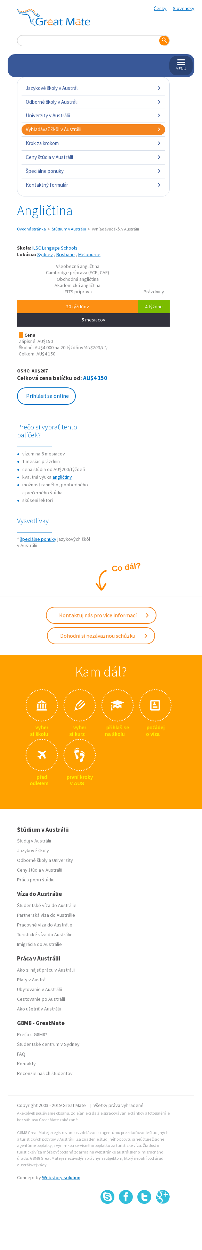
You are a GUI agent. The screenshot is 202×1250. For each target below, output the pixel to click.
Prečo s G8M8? (32, 1034)
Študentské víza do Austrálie (46, 905)
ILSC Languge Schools (55, 248)
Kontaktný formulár (93, 185)
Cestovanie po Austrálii (41, 999)
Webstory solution (61, 1177)
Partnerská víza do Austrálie (46, 915)
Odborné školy (32, 860)
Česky (160, 8)
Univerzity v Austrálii (93, 115)
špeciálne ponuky (38, 539)
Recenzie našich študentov (45, 1073)
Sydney (45, 254)
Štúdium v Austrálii (69, 229)
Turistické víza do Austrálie (45, 934)
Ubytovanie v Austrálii (39, 989)
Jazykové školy (33, 850)
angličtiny (62, 477)
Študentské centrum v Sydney (48, 1044)
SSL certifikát (144, 1219)
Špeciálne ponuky (93, 171)
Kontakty (26, 1063)
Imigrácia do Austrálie (39, 944)
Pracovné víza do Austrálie (44, 925)
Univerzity (62, 860)
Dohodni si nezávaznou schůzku (104, 635)
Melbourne (89, 254)
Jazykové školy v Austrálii (93, 88)
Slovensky (183, 8)
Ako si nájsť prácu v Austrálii (46, 970)
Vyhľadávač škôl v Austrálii (93, 129)
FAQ (21, 1054)
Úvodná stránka (31, 229)
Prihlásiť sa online (47, 395)
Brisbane (65, 254)
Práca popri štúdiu (36, 879)
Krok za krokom (93, 143)
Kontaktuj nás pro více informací (104, 615)
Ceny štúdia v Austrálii (93, 157)
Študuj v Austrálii (34, 841)
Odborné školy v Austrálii (93, 102)
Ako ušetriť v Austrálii (39, 1009)
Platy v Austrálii (33, 979)
